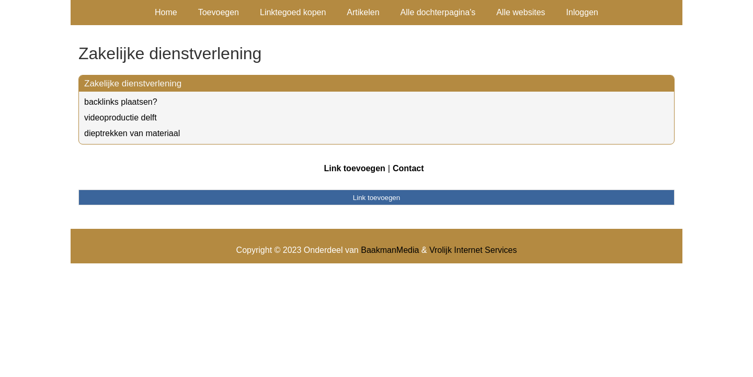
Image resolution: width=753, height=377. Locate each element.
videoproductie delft (120, 117)
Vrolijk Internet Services (473, 250)
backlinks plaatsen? (120, 101)
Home (166, 12)
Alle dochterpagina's (438, 12)
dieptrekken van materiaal (132, 133)
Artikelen (363, 12)
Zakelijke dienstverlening (132, 83)
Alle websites (520, 12)
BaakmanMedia (390, 250)
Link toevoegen (354, 168)
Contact (408, 168)
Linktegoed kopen (293, 12)
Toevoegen (218, 12)
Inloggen (582, 12)
